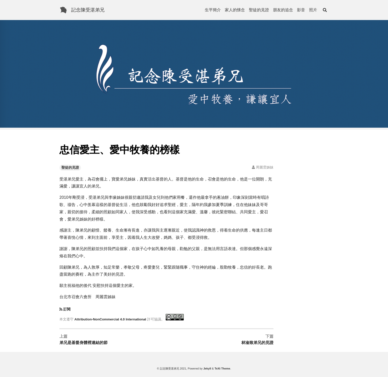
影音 (301, 10)
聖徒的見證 (259, 10)
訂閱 (66, 309)
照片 (313, 10)
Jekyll (207, 368)
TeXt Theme (222, 368)
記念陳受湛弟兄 (88, 10)
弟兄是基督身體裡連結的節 (83, 342)
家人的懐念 (235, 10)
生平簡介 (213, 10)
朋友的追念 (283, 10)
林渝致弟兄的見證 (257, 342)
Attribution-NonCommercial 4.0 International (110, 319)
